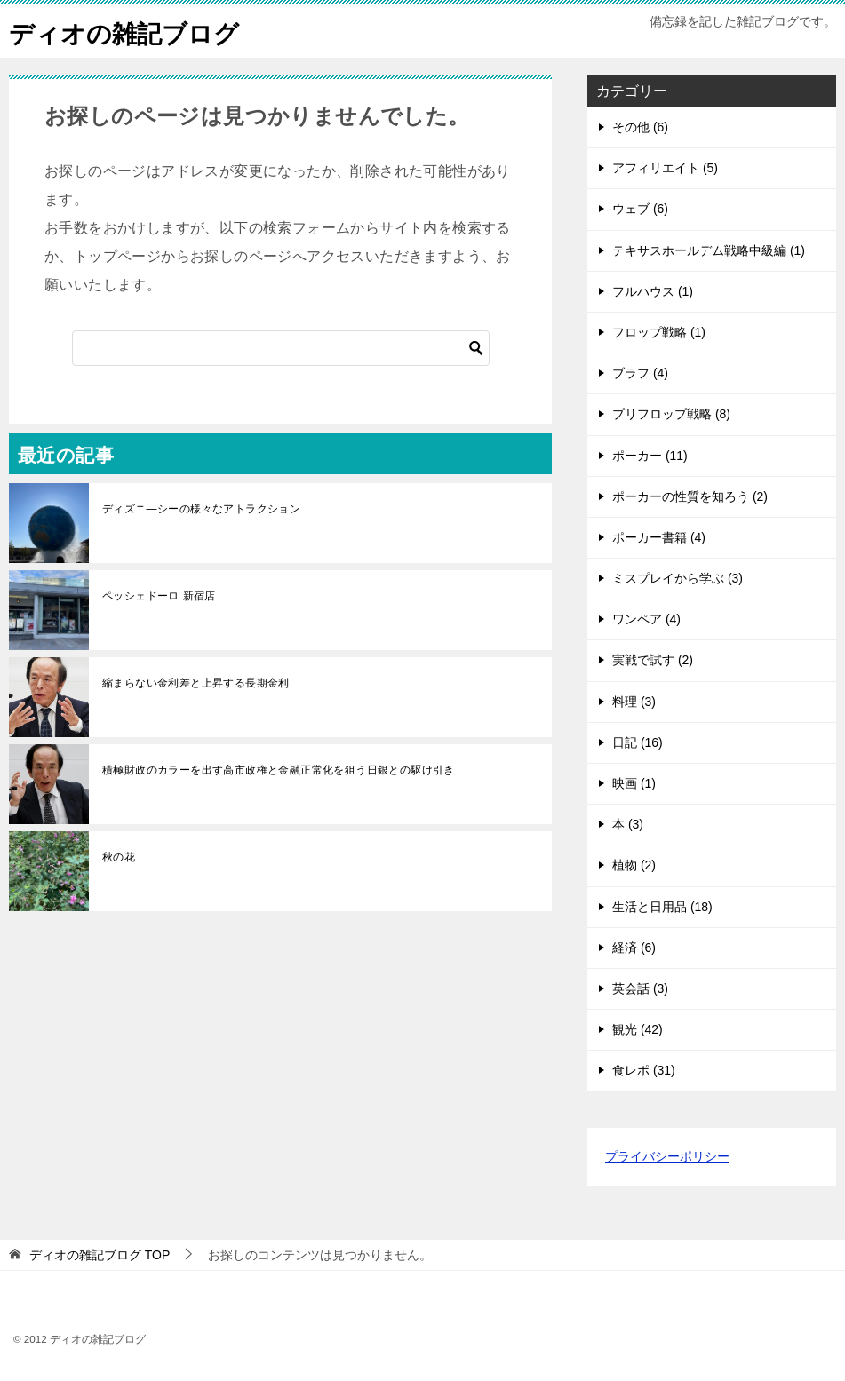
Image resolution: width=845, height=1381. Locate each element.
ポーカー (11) (650, 455)
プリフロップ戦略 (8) (671, 414)
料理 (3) (634, 701)
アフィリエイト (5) (665, 168)
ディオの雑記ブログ (132, 31)
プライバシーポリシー (667, 1156)
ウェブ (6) (640, 209)
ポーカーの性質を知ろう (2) (690, 496)
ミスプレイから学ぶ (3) (677, 578)
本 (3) (627, 824)
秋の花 (118, 857)
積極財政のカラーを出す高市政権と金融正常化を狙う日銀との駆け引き (278, 770)
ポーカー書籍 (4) (658, 537)
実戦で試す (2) (652, 660)
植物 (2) (634, 865)
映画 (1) (634, 783)
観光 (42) (637, 1029)
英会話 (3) (640, 988)
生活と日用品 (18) (662, 907)
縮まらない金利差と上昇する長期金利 (196, 683)
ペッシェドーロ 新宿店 (159, 596)
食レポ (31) (643, 1070)
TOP (99, 1255)
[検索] (281, 348)
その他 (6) (640, 127)
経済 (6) (634, 948)
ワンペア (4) (646, 619)
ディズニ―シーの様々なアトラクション (201, 509)
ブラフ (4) (640, 373)
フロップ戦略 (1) (658, 332)
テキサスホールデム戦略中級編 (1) (708, 250)
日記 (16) (637, 742)
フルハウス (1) (652, 291)
